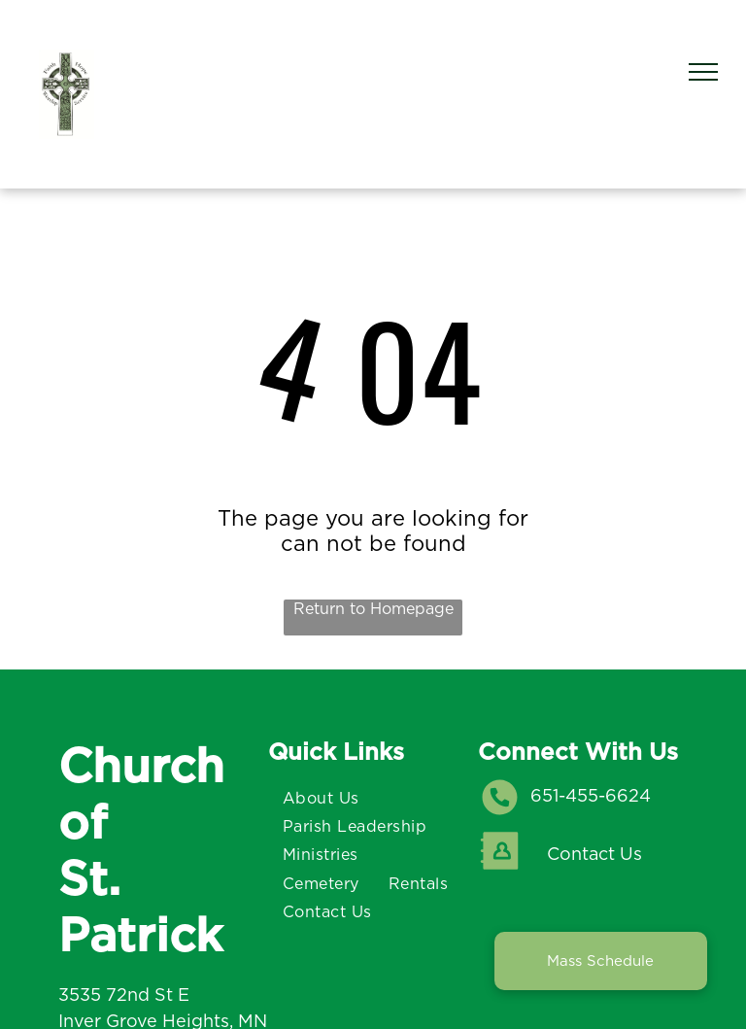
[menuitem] (321, 797)
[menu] (703, 72)
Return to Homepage (373, 609)
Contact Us (594, 853)
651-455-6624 (590, 795)
